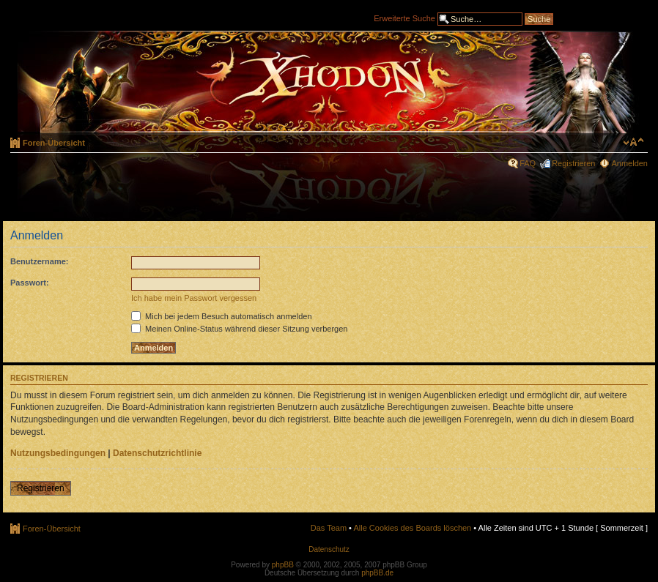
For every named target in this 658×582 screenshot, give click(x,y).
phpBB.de (377, 573)
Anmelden (629, 163)
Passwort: (29, 282)
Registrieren (573, 163)
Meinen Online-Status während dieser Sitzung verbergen (239, 328)
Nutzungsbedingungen (58, 453)
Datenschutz (329, 549)
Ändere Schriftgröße (633, 142)
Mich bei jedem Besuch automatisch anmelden (221, 316)
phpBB (283, 565)
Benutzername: (39, 261)
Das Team (329, 527)
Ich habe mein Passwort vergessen (193, 298)
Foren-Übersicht (54, 142)
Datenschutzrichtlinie (157, 453)
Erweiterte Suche (404, 17)
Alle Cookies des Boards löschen (412, 527)
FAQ (528, 163)
